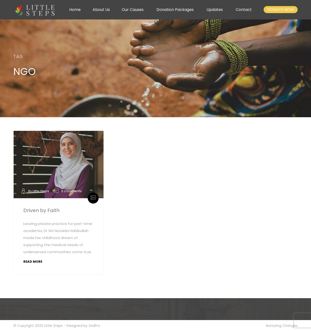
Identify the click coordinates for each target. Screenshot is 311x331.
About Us (101, 9)
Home (75, 9)
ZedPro (94, 325)
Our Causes (133, 9)
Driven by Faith (41, 210)
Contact (244, 9)
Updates (215, 9)
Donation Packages (175, 9)
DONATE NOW (280, 9)
